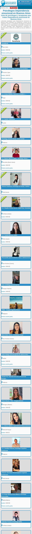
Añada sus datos (24, 1)
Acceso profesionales (25, 3)
